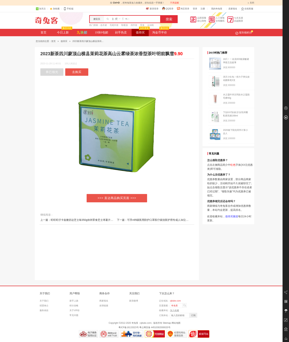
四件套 (134, 25)
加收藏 (56, 8)
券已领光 (52, 72)
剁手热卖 (121, 32)
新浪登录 (152, 8)
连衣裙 (103, 25)
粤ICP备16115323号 (129, 327)
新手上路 (73, 301)
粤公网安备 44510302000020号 (154, 327)
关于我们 (44, 301)
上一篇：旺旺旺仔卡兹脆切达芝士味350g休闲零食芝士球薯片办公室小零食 (83, 219)
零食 (142, 25)
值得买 (142, 31)
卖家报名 (232, 8)
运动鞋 (150, 25)
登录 (195, 8)
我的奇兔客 (216, 8)
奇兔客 (46, 20)
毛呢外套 (114, 25)
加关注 (41, 9)
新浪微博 (133, 301)
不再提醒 (174, 2)
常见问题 (73, 315)
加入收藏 (174, 310)
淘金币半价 (160, 31)
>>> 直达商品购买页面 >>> (117, 198)
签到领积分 (244, 32)
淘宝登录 (183, 8)
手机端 (68, 9)
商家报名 (103, 301)
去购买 (76, 72)
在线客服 (247, 9)
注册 (203, 8)
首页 (43, 32)
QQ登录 (167, 8)
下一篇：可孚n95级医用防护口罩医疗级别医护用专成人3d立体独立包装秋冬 (160, 219)
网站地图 (176, 323)
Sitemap (167, 323)
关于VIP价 (74, 310)
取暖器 (124, 25)
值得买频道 (231, 216)
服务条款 (44, 310)
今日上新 (64, 31)
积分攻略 (73, 305)
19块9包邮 (101, 32)
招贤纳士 (44, 305)
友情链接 (103, 305)
